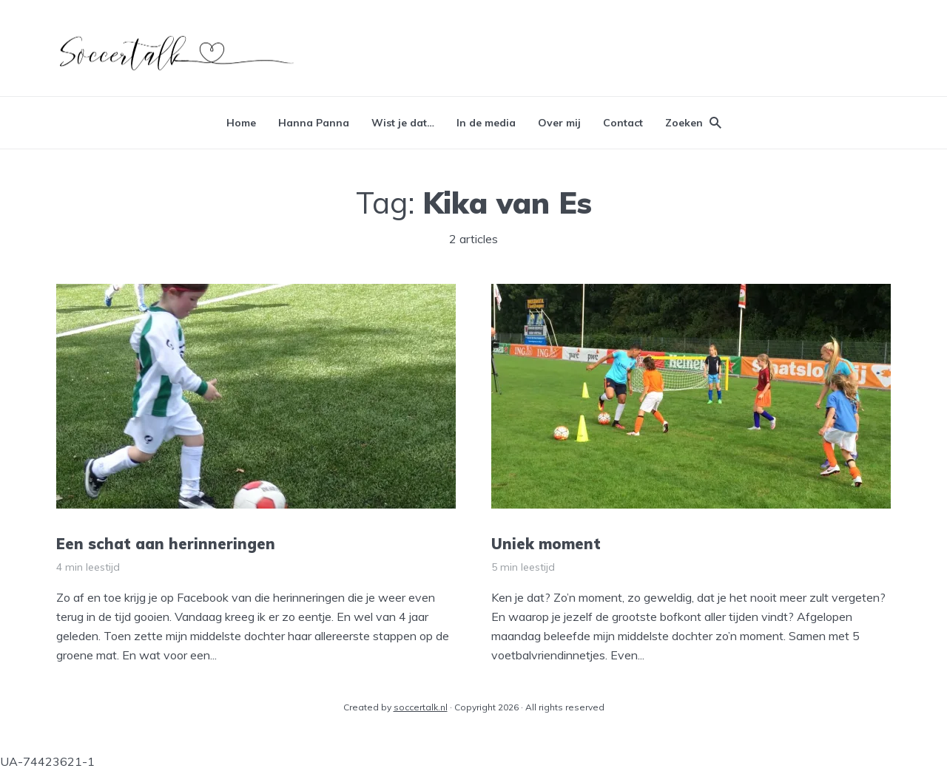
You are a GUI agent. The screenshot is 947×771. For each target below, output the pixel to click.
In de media (486, 122)
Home (241, 122)
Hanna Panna (313, 122)
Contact (623, 122)
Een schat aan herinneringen (165, 544)
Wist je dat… (402, 122)
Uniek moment (546, 544)
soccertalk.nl (421, 707)
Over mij (559, 122)
